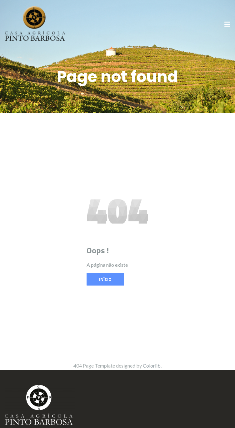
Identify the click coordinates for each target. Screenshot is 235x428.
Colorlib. (152, 366)
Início (105, 279)
